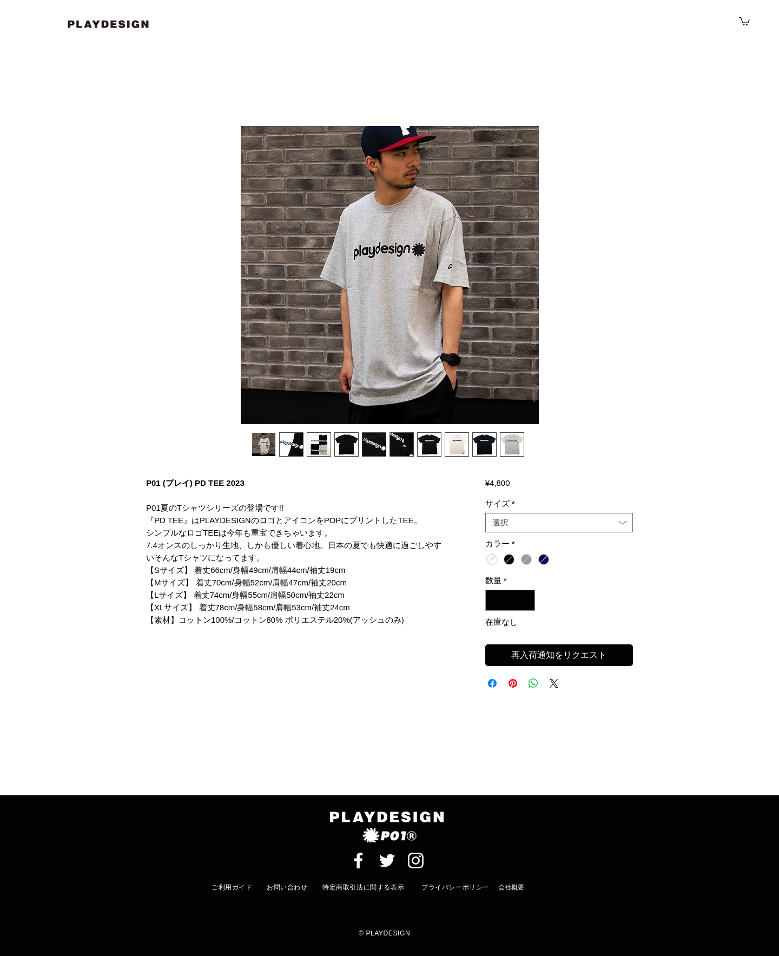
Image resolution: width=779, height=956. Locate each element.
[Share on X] (553, 683)
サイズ (500, 503)
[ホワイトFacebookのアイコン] (358, 860)
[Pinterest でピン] (512, 683)
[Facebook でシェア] (492, 683)
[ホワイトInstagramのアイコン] (415, 860)
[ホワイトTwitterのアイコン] (387, 860)
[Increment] (526, 600)
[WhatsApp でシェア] (533, 683)
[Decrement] (494, 600)
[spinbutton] (510, 600)
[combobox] (559, 522)
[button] (744, 20)
